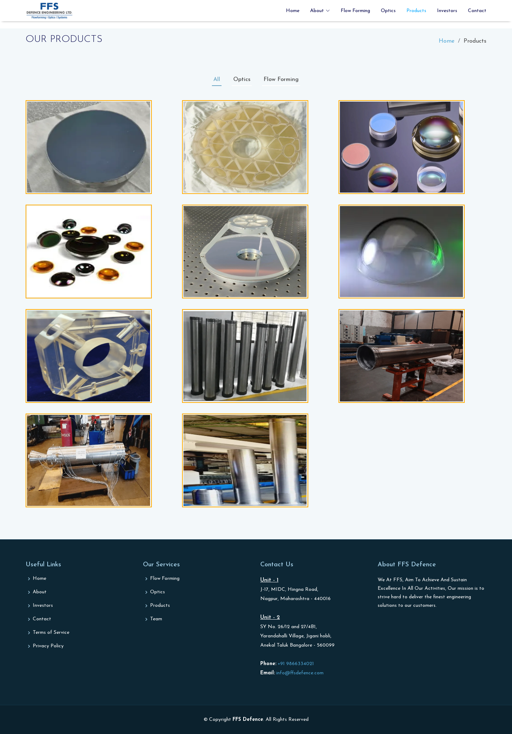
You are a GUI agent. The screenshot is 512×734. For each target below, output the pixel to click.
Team (156, 619)
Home (292, 11)
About (40, 592)
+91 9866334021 (295, 663)
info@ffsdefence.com (299, 673)
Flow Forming (355, 11)
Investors (447, 11)
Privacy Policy (48, 646)
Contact (477, 11)
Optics (388, 11)
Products (416, 11)
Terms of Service (51, 632)
